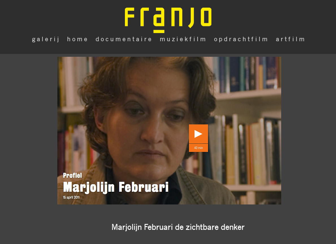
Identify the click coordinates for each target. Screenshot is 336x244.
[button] (178, 227)
